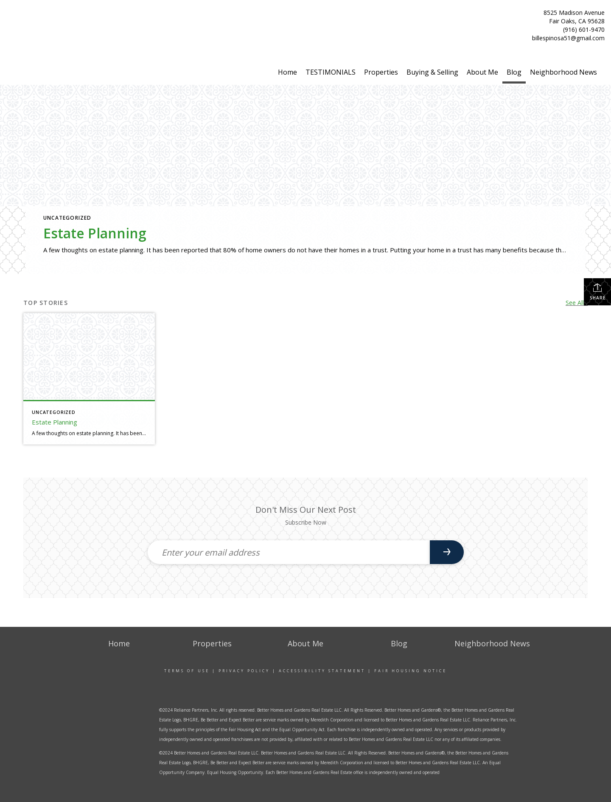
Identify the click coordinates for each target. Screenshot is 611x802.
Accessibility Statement (322, 670)
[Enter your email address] (289, 552)
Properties (381, 72)
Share (597, 291)
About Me (482, 72)
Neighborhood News (563, 72)
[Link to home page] (50, 24)
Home (287, 72)
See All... (577, 303)
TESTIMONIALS (331, 72)
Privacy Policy (244, 670)
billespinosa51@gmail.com (568, 38)
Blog (514, 72)
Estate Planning (94, 233)
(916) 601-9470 (584, 29)
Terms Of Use (187, 670)
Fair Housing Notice (410, 670)
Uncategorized (67, 217)
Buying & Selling (432, 72)
